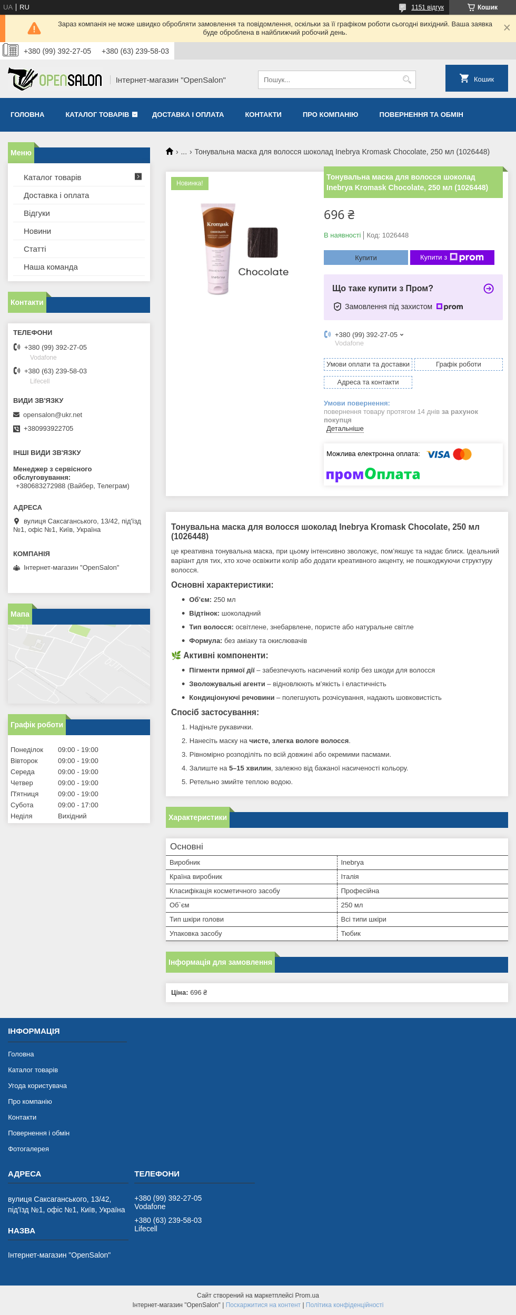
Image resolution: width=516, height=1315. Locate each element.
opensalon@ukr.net (52, 415)
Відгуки (37, 213)
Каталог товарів (97, 114)
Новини (37, 230)
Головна (27, 114)
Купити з (452, 257)
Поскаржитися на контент (263, 1305)
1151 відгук (427, 7)
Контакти (263, 114)
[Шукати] (407, 80)
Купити (366, 258)
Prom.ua (307, 1295)
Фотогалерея (28, 1149)
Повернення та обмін (421, 114)
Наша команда (51, 266)
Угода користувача (37, 1086)
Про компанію (331, 114)
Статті (35, 248)
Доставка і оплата (188, 114)
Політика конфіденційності (345, 1305)
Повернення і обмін (39, 1133)
